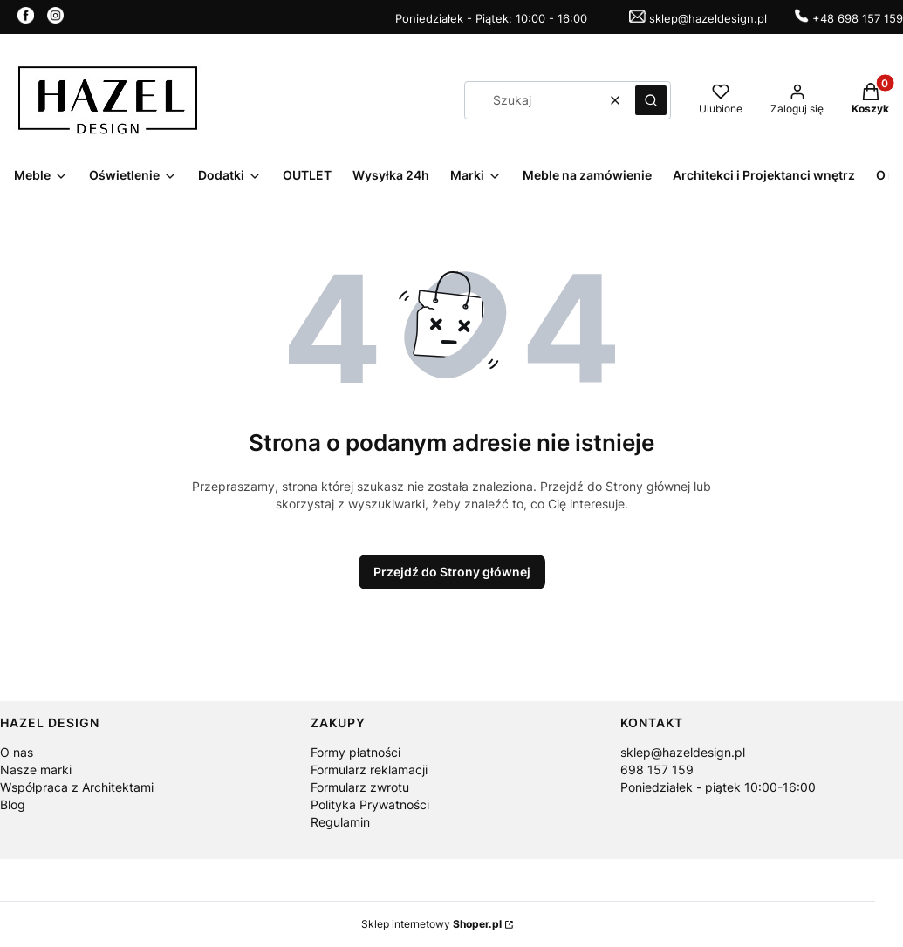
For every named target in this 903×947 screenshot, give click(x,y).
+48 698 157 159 (857, 18)
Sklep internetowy (431, 923)
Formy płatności (355, 752)
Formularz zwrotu (360, 787)
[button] (651, 100)
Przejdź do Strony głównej (451, 571)
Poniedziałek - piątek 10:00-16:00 (718, 787)
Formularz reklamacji (369, 769)
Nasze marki (36, 769)
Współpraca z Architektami (77, 787)
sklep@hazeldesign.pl (708, 18)
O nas (16, 752)
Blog (12, 804)
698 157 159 (657, 769)
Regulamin (340, 821)
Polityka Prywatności (370, 804)
